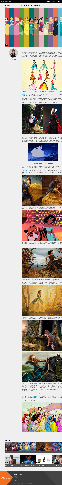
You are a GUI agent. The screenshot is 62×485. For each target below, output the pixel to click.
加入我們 (15, 480)
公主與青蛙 (49, 93)
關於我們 (15, 476)
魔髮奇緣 (25, 317)
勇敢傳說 (49, 317)
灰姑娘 (49, 91)
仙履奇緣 (25, 136)
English (48, 1)
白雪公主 (46, 91)
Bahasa (58, 1)
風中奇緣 (36, 242)
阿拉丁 (24, 207)
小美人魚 (24, 166)
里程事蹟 (15, 477)
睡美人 (53, 91)
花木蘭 (37, 93)
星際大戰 (35, 396)
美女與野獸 (25, 170)
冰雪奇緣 (25, 383)
